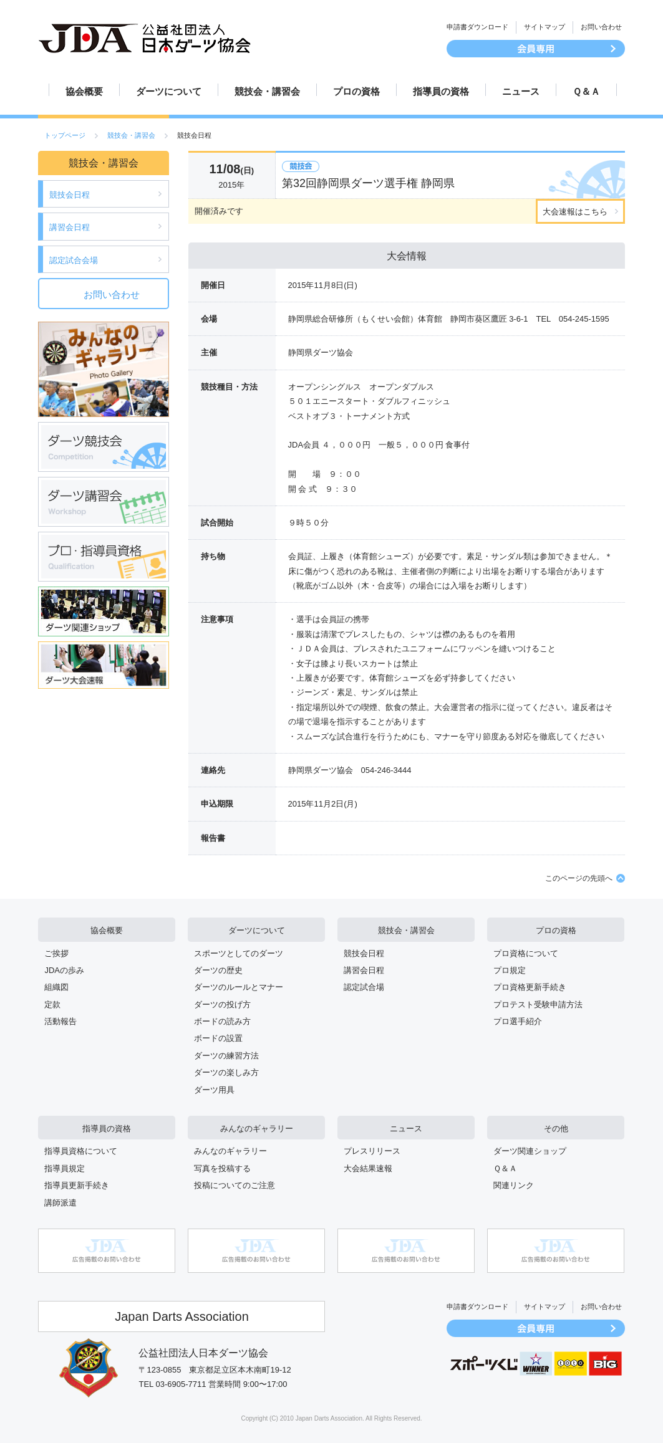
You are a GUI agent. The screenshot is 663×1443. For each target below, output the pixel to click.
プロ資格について (525, 953)
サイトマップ (544, 27)
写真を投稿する (222, 1168)
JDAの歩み (64, 970)
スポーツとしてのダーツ (238, 953)
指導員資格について (80, 1151)
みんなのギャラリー (256, 1128)
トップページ (64, 135)
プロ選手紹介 (517, 1021)
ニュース (521, 91)
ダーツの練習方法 (226, 1055)
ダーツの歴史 (218, 970)
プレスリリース (372, 1151)
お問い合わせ (601, 27)
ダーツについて (168, 91)
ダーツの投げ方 (222, 1004)
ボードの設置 (218, 1038)
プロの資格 (356, 91)
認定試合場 (364, 987)
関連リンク (513, 1185)
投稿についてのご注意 (234, 1185)
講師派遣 (60, 1202)
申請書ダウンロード (477, 27)
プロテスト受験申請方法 (538, 1004)
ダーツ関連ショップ (529, 1151)
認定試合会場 (73, 260)
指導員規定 (64, 1168)
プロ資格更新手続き (529, 987)
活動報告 (60, 1021)
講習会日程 (69, 227)
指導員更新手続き (76, 1185)
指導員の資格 (441, 91)
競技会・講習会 (267, 91)
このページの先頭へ (578, 878)
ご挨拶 (56, 953)
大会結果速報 (368, 1168)
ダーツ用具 (214, 1090)
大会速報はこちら (575, 211)
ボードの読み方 (222, 1021)
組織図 (56, 987)
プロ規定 (509, 970)
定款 (52, 1004)
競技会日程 (69, 194)
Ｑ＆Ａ (586, 91)
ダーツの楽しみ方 (226, 1072)
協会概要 (84, 91)
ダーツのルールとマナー (238, 987)
